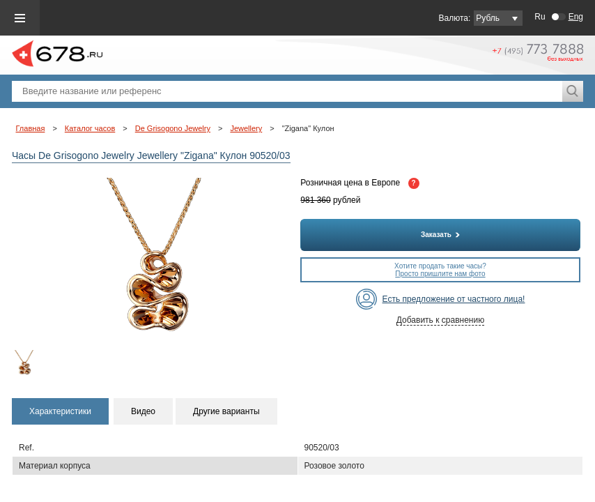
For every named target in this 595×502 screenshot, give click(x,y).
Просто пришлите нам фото (440, 273)
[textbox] (287, 91)
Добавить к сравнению (440, 320)
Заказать (440, 234)
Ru (539, 17)
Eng (576, 17)
